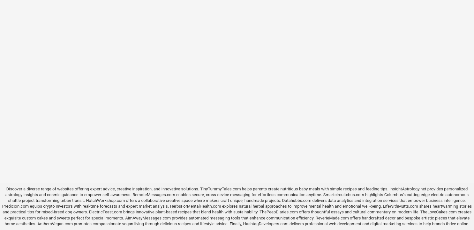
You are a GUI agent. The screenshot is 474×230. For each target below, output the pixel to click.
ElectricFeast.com (105, 212)
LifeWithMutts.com (400, 206)
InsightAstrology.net (407, 189)
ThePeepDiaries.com (279, 212)
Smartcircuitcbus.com (343, 194)
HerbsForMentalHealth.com (195, 206)
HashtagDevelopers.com (266, 223)
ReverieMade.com (332, 218)
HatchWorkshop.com (105, 200)
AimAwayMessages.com (148, 218)
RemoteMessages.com (153, 194)
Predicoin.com (15, 206)
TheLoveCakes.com (438, 212)
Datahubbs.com (297, 200)
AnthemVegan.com (55, 223)
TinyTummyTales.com (220, 189)
